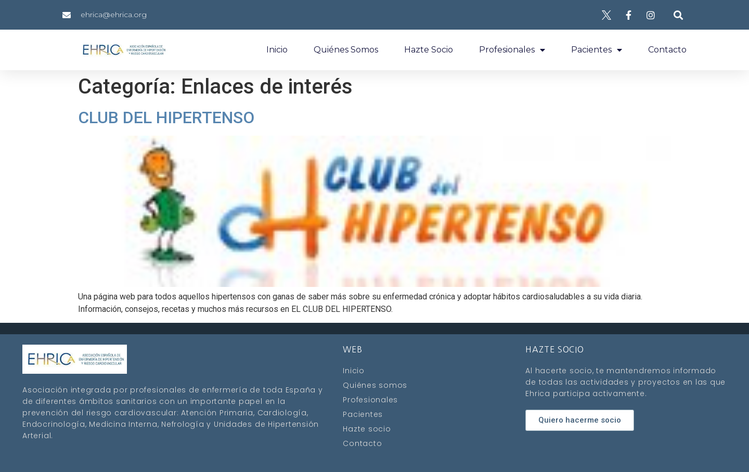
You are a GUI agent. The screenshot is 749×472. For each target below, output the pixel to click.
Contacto (667, 50)
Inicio (277, 50)
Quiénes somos (346, 50)
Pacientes (596, 50)
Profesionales (512, 50)
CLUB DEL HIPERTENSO (166, 117)
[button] (678, 14)
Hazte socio (428, 50)
